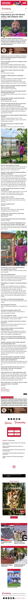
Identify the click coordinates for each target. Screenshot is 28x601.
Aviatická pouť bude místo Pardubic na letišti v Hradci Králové (14, 400)
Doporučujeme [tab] (11, 440)
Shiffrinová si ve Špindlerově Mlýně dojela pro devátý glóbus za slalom (14, 399)
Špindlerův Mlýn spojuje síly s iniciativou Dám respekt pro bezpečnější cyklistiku (20, 565)
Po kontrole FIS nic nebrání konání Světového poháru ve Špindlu (6, 542)
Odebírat (17, 434)
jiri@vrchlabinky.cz (5, 389)
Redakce (23, 598)
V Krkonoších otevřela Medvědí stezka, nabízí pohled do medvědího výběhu (14, 402)
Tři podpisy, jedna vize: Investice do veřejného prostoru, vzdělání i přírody (14, 403)
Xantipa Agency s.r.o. (23, 595)
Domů (2, 12)
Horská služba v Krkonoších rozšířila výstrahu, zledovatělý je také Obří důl (14, 405)
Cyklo (16, 546)
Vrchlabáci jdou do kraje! (12, 587)
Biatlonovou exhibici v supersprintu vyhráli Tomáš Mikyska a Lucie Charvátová (19, 542)
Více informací (14, 517)
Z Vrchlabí (6, 12)
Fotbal (9, 569)
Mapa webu (19, 598)
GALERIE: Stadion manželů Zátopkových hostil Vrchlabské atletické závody (7, 565)
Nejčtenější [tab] (5, 440)
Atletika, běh (4, 546)
